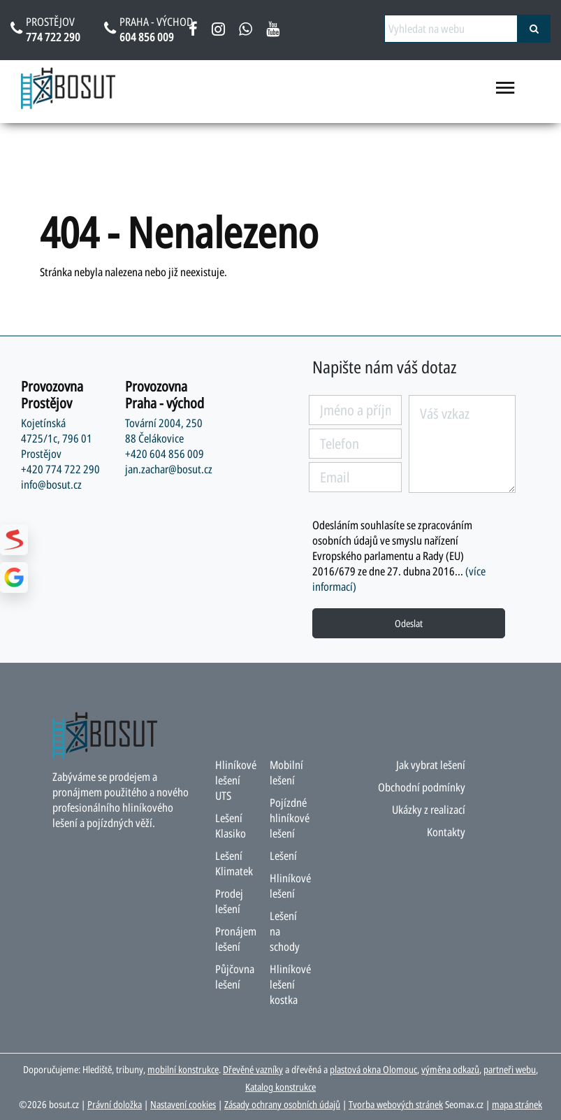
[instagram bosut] (218, 31)
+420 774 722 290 (60, 469)
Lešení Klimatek (234, 863)
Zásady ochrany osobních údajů (282, 1104)
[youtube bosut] (272, 31)
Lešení (283, 855)
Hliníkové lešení (290, 885)
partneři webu (509, 1069)
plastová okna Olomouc (373, 1069)
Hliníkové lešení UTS (235, 780)
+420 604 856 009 (164, 453)
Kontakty (446, 832)
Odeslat (409, 623)
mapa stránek (517, 1104)
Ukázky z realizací (428, 809)
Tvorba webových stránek (396, 1104)
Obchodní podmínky (421, 787)
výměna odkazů (450, 1069)
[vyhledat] (534, 29)
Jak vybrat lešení (430, 765)
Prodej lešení (229, 901)
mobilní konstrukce (183, 1069)
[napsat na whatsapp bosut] (245, 31)
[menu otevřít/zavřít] (505, 93)
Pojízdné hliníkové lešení (289, 818)
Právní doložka (114, 1104)
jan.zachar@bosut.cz (168, 469)
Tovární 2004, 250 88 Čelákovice (164, 430)
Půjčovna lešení (234, 976)
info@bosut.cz (51, 484)
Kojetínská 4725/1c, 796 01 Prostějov (56, 438)
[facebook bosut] (193, 31)
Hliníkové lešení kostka (290, 984)
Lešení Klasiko (230, 825)
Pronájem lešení (235, 939)
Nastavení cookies (183, 1104)
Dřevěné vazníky (253, 1069)
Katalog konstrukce (280, 1086)
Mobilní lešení (286, 772)
